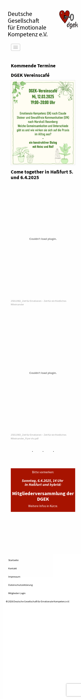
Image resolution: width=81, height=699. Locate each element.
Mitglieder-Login (17, 593)
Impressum (14, 576)
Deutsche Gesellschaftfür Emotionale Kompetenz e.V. (28, 24)
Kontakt (12, 568)
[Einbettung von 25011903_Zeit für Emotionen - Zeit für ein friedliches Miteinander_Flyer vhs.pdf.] (43, 373)
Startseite (13, 560)
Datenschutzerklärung (20, 584)
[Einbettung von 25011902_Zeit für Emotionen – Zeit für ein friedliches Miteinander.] (43, 239)
